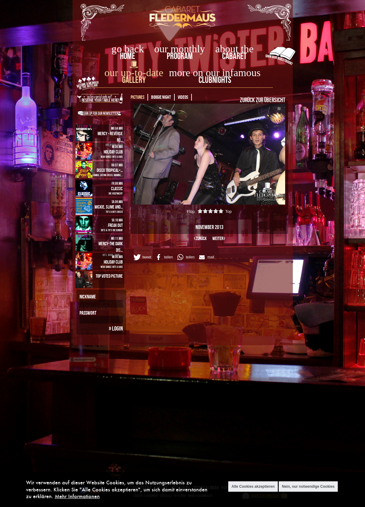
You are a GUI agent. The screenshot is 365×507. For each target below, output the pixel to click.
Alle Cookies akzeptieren (252, 486)
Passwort (88, 313)
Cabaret (234, 56)
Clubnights (215, 79)
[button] (141, 257)
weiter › (218, 238)
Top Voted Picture (109, 276)
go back (127, 48)
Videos (183, 97)
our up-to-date (133, 72)
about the (234, 48)
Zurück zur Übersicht (262, 99)
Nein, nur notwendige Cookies (308, 486)
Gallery (134, 79)
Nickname (88, 296)
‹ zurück (200, 238)
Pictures (137, 97)
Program (180, 56)
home (127, 56)
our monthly (179, 48)
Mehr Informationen (77, 496)
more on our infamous (214, 72)
